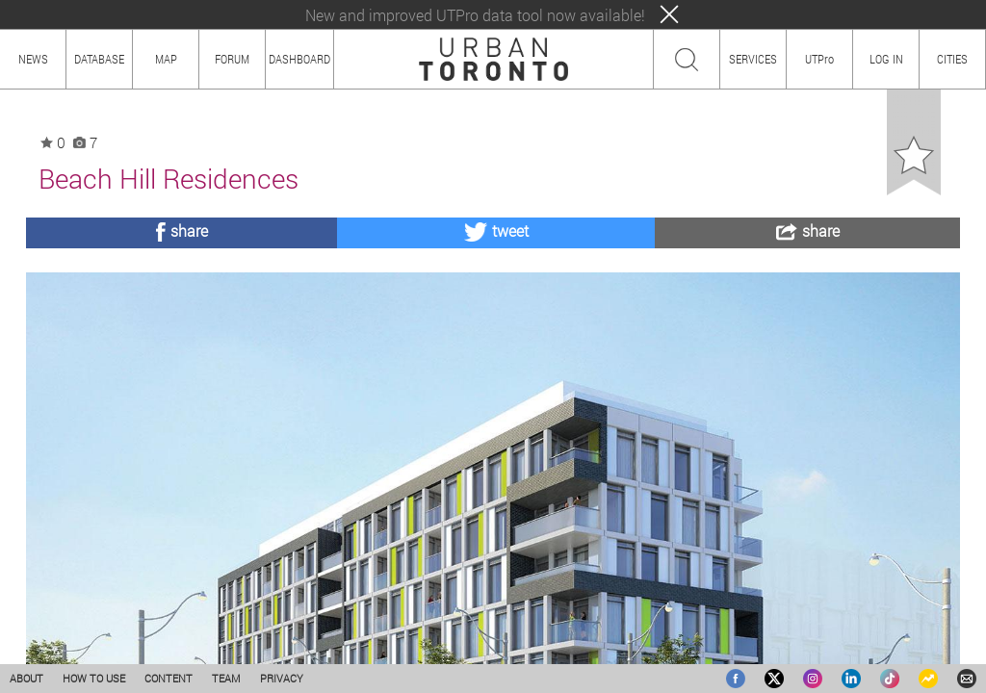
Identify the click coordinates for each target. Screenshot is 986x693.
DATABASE (99, 58)
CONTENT (168, 678)
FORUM (232, 58)
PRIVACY (281, 678)
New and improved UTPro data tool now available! (475, 15)
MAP (166, 58)
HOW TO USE (94, 678)
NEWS (33, 58)
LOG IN (886, 58)
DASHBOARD (299, 58)
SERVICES (753, 58)
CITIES (952, 58)
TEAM (226, 678)
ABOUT (26, 678)
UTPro (819, 58)
